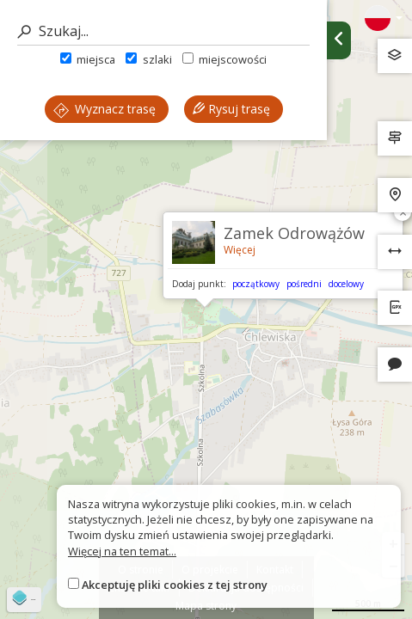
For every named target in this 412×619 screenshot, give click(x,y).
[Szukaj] (163, 31)
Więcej (239, 249)
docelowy (346, 284)
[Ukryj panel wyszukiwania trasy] (339, 40)
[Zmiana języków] (384, 18)
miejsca (87, 59)
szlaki (148, 59)
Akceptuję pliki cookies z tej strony (174, 584)
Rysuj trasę (231, 109)
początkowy (256, 284)
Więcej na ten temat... (122, 551)
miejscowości (224, 59)
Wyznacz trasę (104, 109)
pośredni (304, 284)
